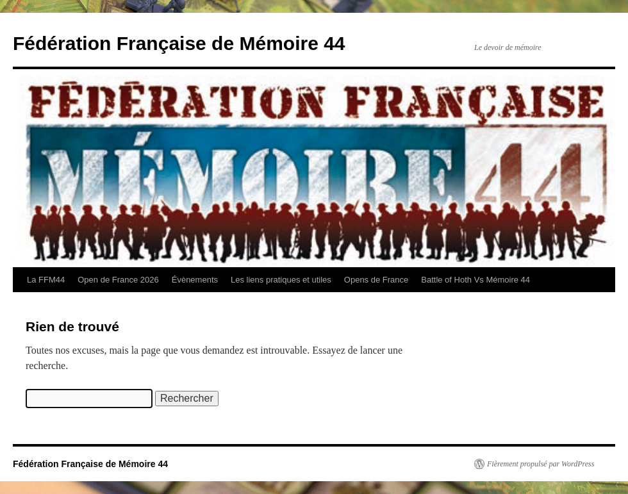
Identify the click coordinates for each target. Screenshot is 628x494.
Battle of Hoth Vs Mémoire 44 (475, 279)
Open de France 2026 (118, 279)
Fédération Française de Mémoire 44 (179, 43)
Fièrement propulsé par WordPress (540, 463)
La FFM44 (46, 279)
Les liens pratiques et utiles (281, 279)
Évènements (195, 279)
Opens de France (376, 279)
